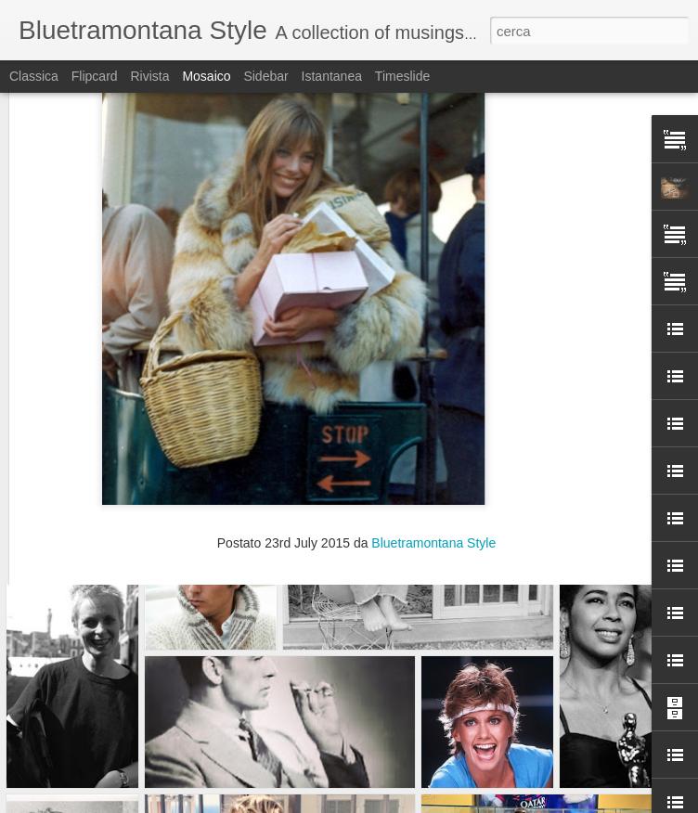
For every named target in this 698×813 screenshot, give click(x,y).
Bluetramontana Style (433, 369)
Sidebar (265, 76)
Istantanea (332, 76)
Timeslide (402, 76)
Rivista (149, 76)
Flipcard (94, 76)
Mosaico (206, 76)
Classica (33, 76)
